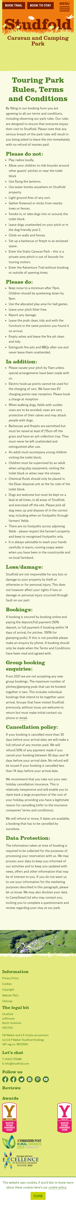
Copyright (8, 990)
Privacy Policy (10, 978)
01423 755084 (13, 1059)
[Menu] (65, 10)
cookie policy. (57, 1187)
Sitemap (7, 1001)
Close (38, 1196)
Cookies (7, 984)
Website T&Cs (10, 995)
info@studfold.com (17, 1064)
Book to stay (40, 5)
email (23, 718)
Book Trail (13, 5)
